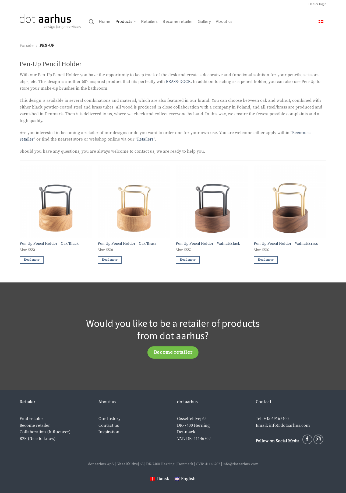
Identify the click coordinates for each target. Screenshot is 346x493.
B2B (23, 438)
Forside (27, 45)
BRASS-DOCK (178, 81)
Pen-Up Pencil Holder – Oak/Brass (127, 243)
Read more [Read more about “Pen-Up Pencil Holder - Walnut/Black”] (187, 260)
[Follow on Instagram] (318, 440)
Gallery (204, 21)
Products (125, 21)
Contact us (108, 425)
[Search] (91, 21)
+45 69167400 (276, 418)
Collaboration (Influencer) (45, 432)
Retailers (149, 21)
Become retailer (178, 21)
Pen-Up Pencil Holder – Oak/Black (49, 243)
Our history (109, 418)
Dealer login (317, 4)
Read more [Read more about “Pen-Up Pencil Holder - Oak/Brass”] (109, 260)
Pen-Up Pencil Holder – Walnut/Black (208, 243)
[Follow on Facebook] (307, 440)
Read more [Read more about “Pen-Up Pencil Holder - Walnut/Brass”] (265, 260)
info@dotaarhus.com (289, 425)
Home (104, 21)
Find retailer (31, 418)
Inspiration (108, 432)
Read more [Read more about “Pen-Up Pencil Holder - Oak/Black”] (31, 260)
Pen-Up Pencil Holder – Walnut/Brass (286, 243)
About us (224, 21)
